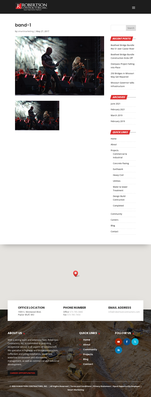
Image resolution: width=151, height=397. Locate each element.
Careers (114, 219)
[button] (76, 274)
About (114, 144)
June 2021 (115, 103)
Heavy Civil (118, 175)
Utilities (116, 181)
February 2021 (118, 109)
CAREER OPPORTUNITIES (22, 373)
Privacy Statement (102, 386)
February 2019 (118, 121)
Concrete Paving (121, 163)
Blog (113, 225)
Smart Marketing (76, 389)
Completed (118, 205)
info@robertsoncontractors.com (124, 311)
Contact (114, 231)
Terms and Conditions (80, 386)
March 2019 (116, 115)
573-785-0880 (76, 311)
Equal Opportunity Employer (126, 386)
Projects (115, 150)
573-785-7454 (73, 314)
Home (113, 138)
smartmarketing (26, 31)
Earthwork (118, 169)
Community (116, 213)
